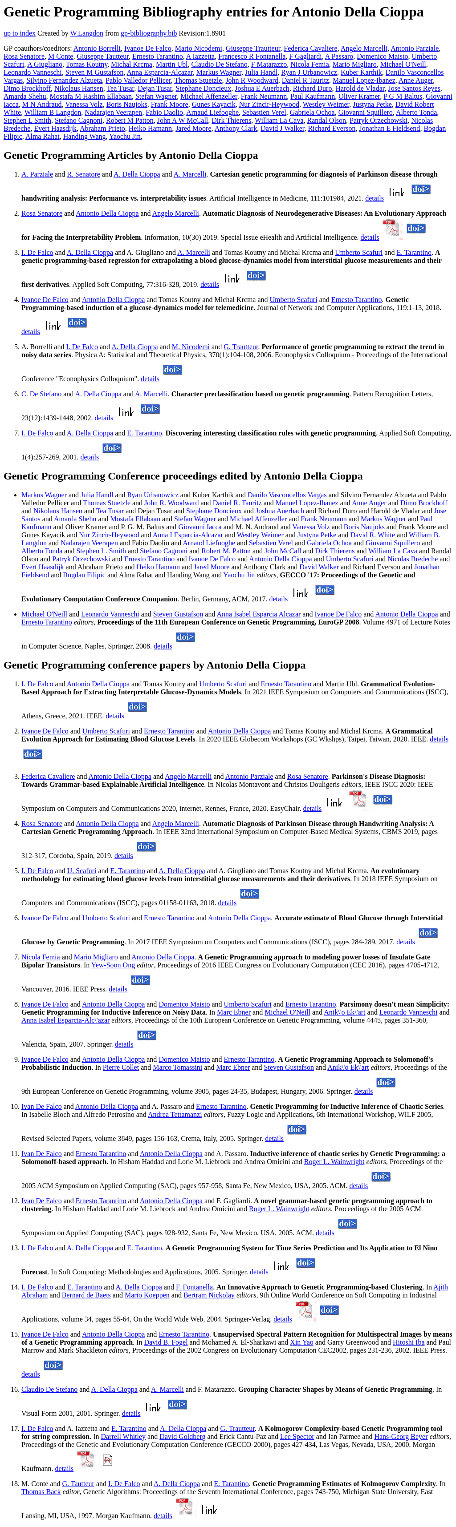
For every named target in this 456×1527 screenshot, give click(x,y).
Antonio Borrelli (97, 48)
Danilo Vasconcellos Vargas (287, 495)
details (374, 198)
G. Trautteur (241, 347)
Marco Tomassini (177, 1067)
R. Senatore (83, 174)
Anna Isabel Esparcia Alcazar (259, 614)
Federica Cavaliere (310, 48)
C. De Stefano (41, 394)
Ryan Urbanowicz (153, 495)
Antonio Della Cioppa (107, 213)
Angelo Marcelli (364, 48)
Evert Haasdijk (55, 128)
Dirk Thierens (231, 120)
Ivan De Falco (41, 1106)
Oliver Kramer (359, 96)
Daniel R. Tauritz (237, 503)
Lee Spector (297, 1436)
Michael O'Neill (403, 64)
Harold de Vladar (359, 88)
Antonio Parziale (415, 48)
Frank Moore (169, 104)
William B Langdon (52, 112)
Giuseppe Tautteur (103, 56)
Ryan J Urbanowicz (309, 72)
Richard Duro (312, 88)
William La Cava (279, 120)
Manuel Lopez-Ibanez (364, 80)
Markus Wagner (218, 72)
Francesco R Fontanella (251, 56)
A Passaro (339, 56)
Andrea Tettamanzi (175, 1114)
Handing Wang (84, 136)
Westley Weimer (326, 104)
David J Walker (282, 128)
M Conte (60, 56)
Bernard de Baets (86, 1295)
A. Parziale (37, 174)
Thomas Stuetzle (198, 80)
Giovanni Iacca (199, 527)
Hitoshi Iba (409, 1342)
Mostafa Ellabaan (135, 519)
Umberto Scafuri (359, 252)
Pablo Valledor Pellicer (138, 80)
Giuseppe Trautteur (253, 48)
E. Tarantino (414, 252)
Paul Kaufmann (312, 96)
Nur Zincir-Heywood (269, 104)
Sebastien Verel (264, 112)
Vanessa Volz (83, 104)
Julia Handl (261, 72)
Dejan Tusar (155, 88)
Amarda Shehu (25, 96)
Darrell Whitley (123, 1436)
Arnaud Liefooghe (212, 112)
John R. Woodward (171, 503)
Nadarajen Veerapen (113, 112)
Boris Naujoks (126, 104)
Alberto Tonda (416, 112)
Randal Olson (326, 120)
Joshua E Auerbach (262, 88)
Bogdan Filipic (84, 575)
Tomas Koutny (86, 64)
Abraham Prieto (102, 128)
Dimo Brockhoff (27, 88)
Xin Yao (301, 1342)
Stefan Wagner (156, 96)
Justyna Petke (372, 104)
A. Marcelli (190, 174)
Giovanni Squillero (365, 112)
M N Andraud (42, 104)
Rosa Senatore (24, 56)
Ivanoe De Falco (147, 48)
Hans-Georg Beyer (401, 1436)
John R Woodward (251, 80)
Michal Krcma (131, 64)
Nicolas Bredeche (412, 559)
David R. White (372, 535)
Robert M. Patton (226, 551)
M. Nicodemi (191, 347)
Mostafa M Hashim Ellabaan (91, 96)
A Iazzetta (200, 56)
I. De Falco (37, 252)
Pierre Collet (121, 1067)
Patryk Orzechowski (378, 120)
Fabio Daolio (164, 112)
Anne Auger (416, 80)
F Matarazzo (269, 64)
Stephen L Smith (27, 120)
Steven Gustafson (178, 614)
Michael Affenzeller (208, 96)
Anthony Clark (236, 128)
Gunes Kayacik (214, 104)
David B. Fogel (165, 1342)
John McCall (283, 551)
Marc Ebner (234, 1012)
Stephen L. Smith (101, 551)
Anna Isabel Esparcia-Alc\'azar (65, 1020)
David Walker (319, 567)
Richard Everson (331, 128)
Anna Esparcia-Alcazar (160, 72)
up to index (20, 33)
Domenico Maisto (382, 56)
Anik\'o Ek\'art (344, 1012)
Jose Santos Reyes (414, 88)
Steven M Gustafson (94, 72)
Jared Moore (193, 128)
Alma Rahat (42, 136)
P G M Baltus (402, 96)
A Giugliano (44, 64)
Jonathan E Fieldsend (389, 128)
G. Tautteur (78, 1483)
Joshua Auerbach (280, 511)
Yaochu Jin (125, 136)
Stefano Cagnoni (78, 120)
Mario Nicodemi (198, 48)
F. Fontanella (194, 1287)
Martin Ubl (172, 64)
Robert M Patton (130, 120)
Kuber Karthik (361, 72)
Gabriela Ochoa (312, 112)
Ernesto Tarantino (157, 56)
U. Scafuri (82, 870)
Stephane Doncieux (203, 88)
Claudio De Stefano (219, 64)
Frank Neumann (264, 96)
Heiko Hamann (150, 128)
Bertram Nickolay (209, 1295)
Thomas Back (41, 1491)
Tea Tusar (120, 88)
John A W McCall (182, 120)
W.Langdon (86, 33)
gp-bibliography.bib (149, 33)
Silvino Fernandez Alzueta (64, 80)
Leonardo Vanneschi (33, 72)
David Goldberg (182, 1436)
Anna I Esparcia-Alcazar (188, 535)
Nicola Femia (309, 64)
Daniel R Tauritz (305, 80)
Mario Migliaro (355, 64)
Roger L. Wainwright (334, 1161)
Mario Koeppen (147, 1295)
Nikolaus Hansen (78, 88)
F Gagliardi (305, 56)
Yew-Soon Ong (113, 965)
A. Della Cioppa (137, 174)
